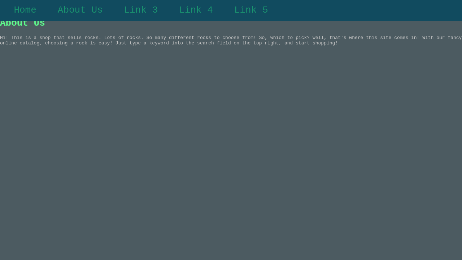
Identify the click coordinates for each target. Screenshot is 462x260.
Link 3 (141, 11)
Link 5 (251, 11)
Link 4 (196, 11)
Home (25, 11)
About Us (80, 11)
